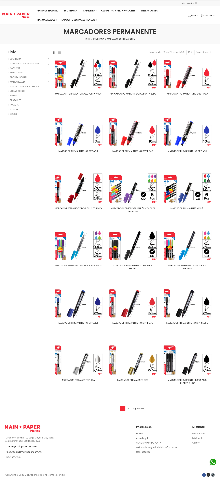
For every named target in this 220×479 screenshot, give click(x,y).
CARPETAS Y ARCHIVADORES (24, 63)
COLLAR (14, 109)
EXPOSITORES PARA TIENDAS (24, 86)
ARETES (13, 113)
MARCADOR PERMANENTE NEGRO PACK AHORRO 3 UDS (187, 382)
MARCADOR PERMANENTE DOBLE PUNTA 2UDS (133, 93)
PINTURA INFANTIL (19, 77)
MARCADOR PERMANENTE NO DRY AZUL (78, 151)
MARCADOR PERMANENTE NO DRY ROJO (187, 93)
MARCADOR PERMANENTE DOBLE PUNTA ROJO (78, 208)
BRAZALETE (15, 100)
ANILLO (13, 95)
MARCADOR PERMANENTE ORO (132, 380)
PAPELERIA (15, 68)
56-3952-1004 (13, 457)
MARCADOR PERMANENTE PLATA (78, 380)
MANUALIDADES (18, 81)
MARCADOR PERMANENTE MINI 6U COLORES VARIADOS (133, 210)
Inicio (12, 52)
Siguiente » (138, 408)
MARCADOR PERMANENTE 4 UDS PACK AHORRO (133, 267)
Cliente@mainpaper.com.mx (21, 446)
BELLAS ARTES (17, 72)
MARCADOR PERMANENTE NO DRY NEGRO (187, 322)
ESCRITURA (15, 58)
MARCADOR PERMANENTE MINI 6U (187, 208)
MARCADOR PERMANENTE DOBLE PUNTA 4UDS (78, 93)
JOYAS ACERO (17, 91)
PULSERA (14, 104)
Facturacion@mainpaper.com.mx (24, 451)
